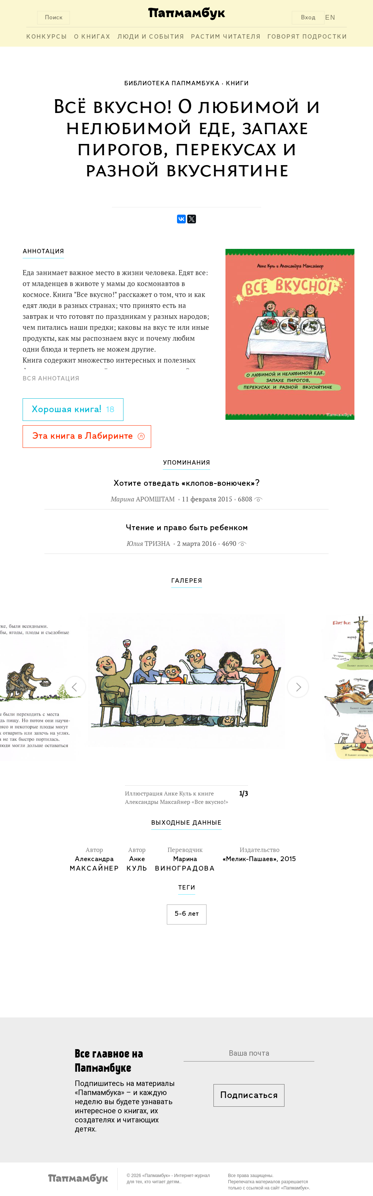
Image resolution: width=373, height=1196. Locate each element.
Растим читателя (226, 37)
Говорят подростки (307, 37)
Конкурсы (46, 37)
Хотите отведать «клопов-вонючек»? (186, 483)
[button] (238, 606)
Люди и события (150, 37)
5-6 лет (186, 914)
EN (330, 17)
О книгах (92, 37)
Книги (237, 83)
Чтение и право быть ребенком (187, 527)
